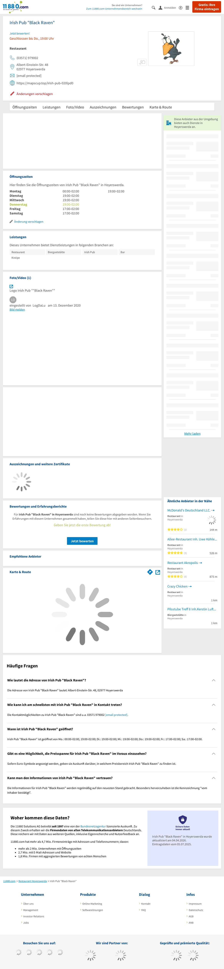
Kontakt (145, 903)
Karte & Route (161, 107)
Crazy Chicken (177, 586)
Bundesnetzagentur (93, 826)
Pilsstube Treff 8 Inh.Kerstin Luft (190, 609)
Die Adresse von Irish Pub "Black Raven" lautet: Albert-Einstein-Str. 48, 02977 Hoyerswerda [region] (65, 690)
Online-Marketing (92, 903)
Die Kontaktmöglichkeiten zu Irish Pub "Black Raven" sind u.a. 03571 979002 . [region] (67, 715)
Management (30, 910)
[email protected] (116, 715)
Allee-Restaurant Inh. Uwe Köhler (191, 539)
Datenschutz (196, 910)
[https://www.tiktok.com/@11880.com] (29, 952)
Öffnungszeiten (24, 107)
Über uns (28, 903)
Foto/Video (75, 107)
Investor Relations (33, 916)
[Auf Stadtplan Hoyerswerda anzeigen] (157, 572)
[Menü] (189, 7)
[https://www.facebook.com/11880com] (18, 952)
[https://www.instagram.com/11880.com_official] (39, 952)
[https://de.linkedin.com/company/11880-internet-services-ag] (60, 952)
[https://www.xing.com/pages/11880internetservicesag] (49, 952)
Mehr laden (192, 433)
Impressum (195, 903)
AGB (191, 916)
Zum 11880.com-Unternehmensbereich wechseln (114, 8)
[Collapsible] (214, 680)
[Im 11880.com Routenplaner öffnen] (150, 571)
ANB (191, 922)
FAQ (143, 910)
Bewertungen (133, 107)
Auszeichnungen (103, 107)
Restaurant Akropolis (182, 562)
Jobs (26, 922)
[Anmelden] (169, 7)
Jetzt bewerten (82, 541)
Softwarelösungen (92, 910)
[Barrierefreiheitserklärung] (182, 7)
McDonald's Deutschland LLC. (188, 510)
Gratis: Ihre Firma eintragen (207, 6)
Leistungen (51, 107)
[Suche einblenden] (155, 7)
